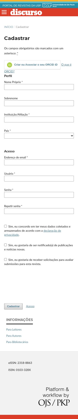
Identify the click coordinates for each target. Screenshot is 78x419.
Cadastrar (13, 306)
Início (8, 27)
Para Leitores (14, 329)
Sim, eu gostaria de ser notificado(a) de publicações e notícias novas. (38, 247)
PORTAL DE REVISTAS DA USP (22, 5)
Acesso (30, 306)
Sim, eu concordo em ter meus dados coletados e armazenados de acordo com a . (37, 230)
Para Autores (13, 335)
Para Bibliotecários (17, 342)
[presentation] (35, 284)
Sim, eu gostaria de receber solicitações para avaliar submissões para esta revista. (38, 262)
